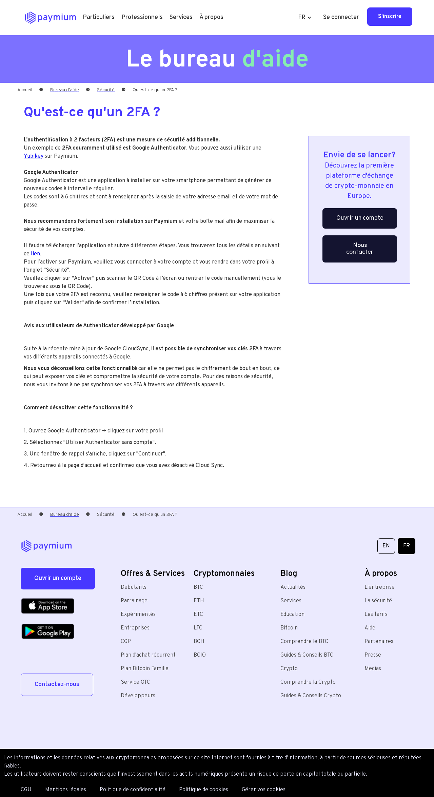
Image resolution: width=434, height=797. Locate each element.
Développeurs (138, 696)
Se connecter (341, 17)
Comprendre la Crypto (308, 682)
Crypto (289, 668)
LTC (198, 628)
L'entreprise (379, 587)
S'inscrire (389, 16)
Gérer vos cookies (263, 789)
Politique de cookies (203, 789)
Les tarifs (376, 614)
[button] (98, 17)
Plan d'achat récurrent (148, 655)
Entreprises (135, 628)
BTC (198, 587)
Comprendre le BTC (304, 641)
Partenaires (378, 641)
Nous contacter (359, 248)
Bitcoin (289, 628)
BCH (199, 641)
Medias (372, 668)
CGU (26, 789)
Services (290, 601)
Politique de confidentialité (132, 789)
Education (292, 614)
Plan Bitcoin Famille (145, 668)
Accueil (24, 90)
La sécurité (378, 601)
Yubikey (33, 156)
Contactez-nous (57, 684)
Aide (369, 628)
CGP (126, 641)
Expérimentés (138, 614)
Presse (372, 655)
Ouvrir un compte (359, 218)
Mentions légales (65, 789)
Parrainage (134, 601)
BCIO (200, 655)
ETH (199, 601)
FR (406, 546)
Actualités (292, 587)
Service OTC (135, 682)
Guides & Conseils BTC (306, 655)
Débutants (133, 587)
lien (35, 254)
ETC (198, 614)
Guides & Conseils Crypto (310, 696)
